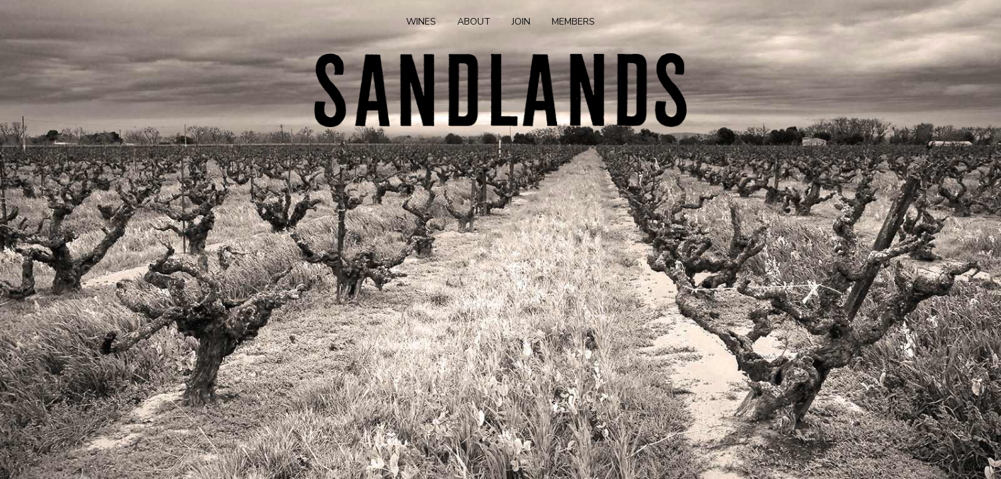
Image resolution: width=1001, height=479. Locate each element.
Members (573, 21)
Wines (421, 21)
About (474, 21)
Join (521, 21)
